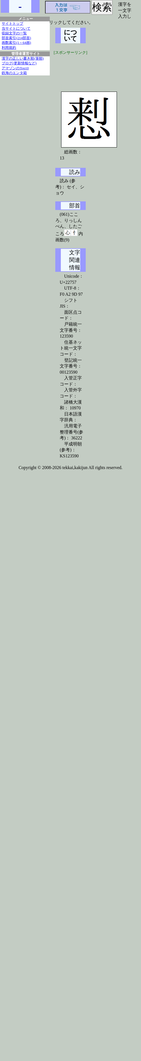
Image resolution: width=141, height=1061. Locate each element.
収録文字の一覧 (14, 33)
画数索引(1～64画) (16, 43)
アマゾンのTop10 (15, 68)
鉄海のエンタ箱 (14, 73)
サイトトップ (12, 24)
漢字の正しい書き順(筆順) (23, 58)
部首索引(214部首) (16, 38)
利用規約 (9, 48)
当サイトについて (16, 29)
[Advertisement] (97, 69)
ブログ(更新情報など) (19, 63)
